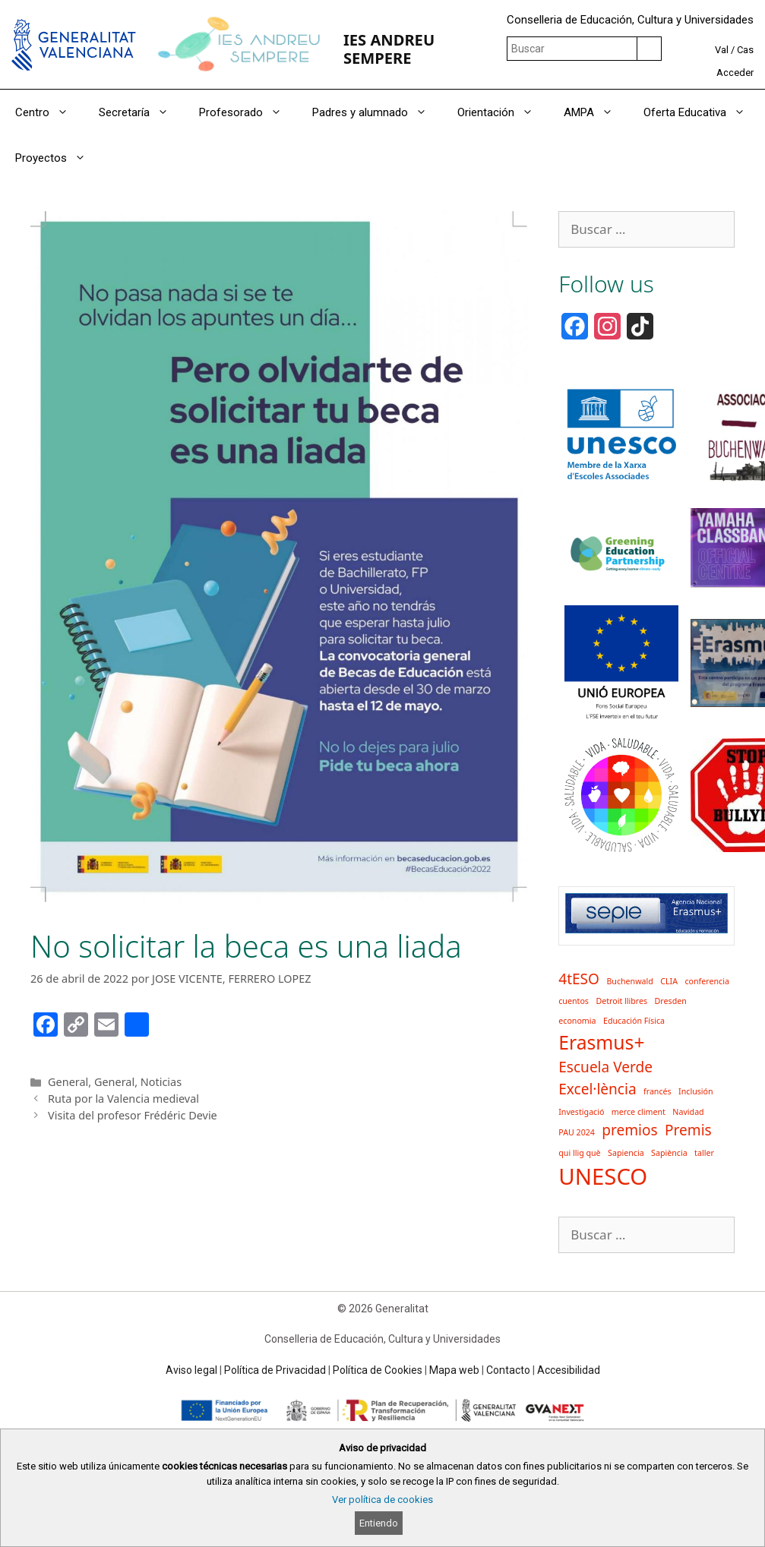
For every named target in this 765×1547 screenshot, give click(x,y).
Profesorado (248, 112)
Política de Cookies (377, 1370)
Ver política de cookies (382, 1499)
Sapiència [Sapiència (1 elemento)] (669, 1153)
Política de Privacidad (275, 1370)
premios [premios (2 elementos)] (629, 1130)
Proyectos (58, 158)
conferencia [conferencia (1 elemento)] (706, 981)
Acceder (735, 72)
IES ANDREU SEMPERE (389, 48)
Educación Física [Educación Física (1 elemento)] (634, 1020)
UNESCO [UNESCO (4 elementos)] (602, 1176)
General (68, 1082)
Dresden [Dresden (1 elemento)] (671, 1001)
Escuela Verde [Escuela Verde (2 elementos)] (605, 1067)
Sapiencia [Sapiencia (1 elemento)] (626, 1153)
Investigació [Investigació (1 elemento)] (581, 1112)
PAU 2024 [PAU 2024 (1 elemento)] (576, 1132)
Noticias (161, 1082)
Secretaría (141, 112)
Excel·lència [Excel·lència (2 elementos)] (597, 1089)
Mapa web (454, 1370)
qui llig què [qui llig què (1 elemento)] (579, 1153)
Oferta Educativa (701, 112)
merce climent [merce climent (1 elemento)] (638, 1112)
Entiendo (378, 1523)
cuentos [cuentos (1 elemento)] (573, 1001)
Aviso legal (191, 1370)
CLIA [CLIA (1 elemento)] (669, 981)
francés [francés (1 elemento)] (657, 1091)
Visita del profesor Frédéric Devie (132, 1115)
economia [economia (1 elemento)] (577, 1020)
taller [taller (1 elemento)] (704, 1153)
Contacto (508, 1370)
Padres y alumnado (377, 112)
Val (722, 49)
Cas (745, 49)
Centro (49, 112)
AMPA (596, 112)
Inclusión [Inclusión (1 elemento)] (695, 1091)
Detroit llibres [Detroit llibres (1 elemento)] (621, 1001)
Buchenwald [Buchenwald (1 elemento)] (629, 981)
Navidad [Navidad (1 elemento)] (687, 1112)
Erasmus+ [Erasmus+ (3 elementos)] (601, 1042)
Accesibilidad (568, 1370)
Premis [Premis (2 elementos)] (688, 1130)
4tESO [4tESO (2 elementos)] (578, 979)
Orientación (502, 112)
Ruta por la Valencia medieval (123, 1098)
